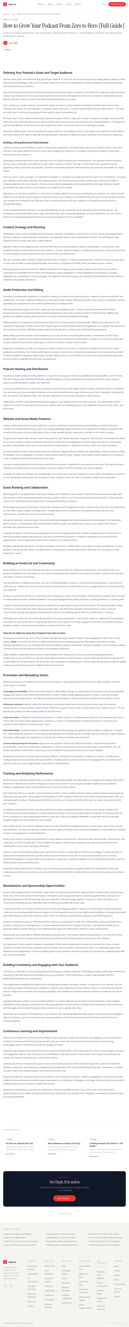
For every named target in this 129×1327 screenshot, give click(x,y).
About (116, 1266)
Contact (117, 1275)
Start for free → (64, 1198)
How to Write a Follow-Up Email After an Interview (61, 1241)
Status (116, 1279)
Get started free (117, 4)
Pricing (78, 4)
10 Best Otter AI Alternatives (14, 1237)
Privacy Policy (119, 1284)
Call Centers (49, 1299)
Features (40, 4)
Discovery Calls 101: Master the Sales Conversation (60, 1234)
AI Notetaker (33, 1274)
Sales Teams (50, 1266)
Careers (117, 1270)
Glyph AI (6, 14)
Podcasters (49, 1286)
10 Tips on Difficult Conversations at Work (19, 1245)
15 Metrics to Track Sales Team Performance (20, 1241)
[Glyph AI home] (9, 4)
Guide (68, 4)
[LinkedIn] (11, 1285)
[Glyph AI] (12, 1262)
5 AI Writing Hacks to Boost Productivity (104, 1245)
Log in (104, 4)
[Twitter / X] (5, 1285)
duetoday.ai (101, 1267)
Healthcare (49, 1295)
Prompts (59, 4)
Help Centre (66, 1303)
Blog (50, 4)
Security (117, 1296)
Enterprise (32, 1301)
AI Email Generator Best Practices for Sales (105, 1237)
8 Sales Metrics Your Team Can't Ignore (61, 1237)
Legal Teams (50, 1290)
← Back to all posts (64, 1214)
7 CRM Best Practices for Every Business (104, 1241)
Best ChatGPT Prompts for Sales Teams (104, 1234)
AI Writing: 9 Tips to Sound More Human (61, 1245)
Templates (66, 1283)
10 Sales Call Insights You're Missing (17, 1234)
